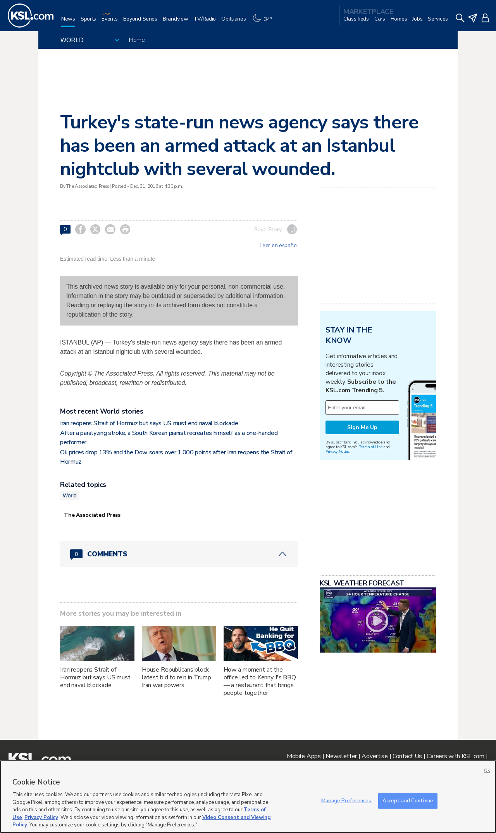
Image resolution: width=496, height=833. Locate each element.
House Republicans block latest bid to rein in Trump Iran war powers (176, 677)
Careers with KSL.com (455, 756)
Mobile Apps (304, 756)
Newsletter (341, 756)
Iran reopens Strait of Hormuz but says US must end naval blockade (149, 423)
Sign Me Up (362, 427)
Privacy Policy (41, 817)
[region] (248, 796)
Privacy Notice (337, 451)
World (70, 495)
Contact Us (407, 756)
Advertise (375, 756)
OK (487, 771)
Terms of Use (370, 446)
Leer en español (279, 245)
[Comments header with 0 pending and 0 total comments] (179, 554)
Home (137, 40)
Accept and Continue (407, 800)
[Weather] (264, 22)
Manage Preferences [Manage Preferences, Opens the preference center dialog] (346, 800)
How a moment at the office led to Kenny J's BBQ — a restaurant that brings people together (260, 681)
